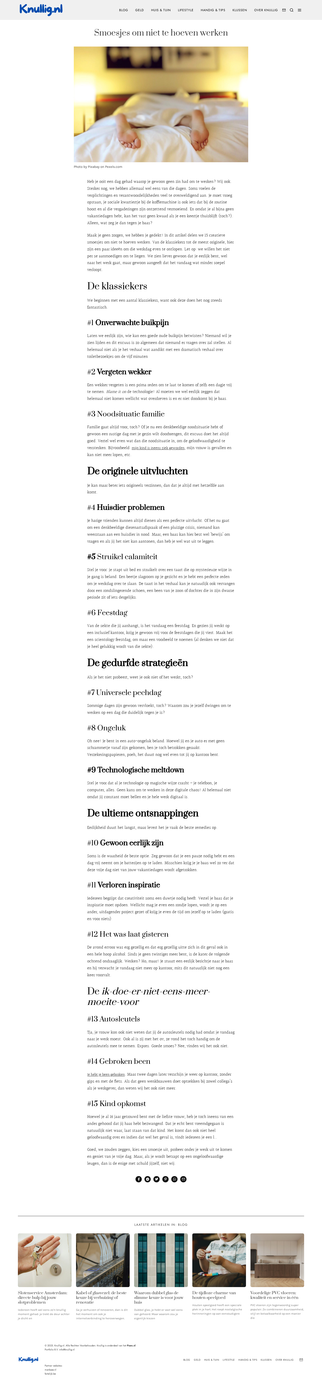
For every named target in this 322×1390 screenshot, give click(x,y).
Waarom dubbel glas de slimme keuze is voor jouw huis (158, 1297)
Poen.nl (131, 1345)
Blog (123, 10)
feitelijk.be (50, 1373)
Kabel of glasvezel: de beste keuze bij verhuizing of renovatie (101, 1297)
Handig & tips (213, 10)
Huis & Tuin (161, 10)
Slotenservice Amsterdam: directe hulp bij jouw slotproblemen (42, 1297)
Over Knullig (266, 10)
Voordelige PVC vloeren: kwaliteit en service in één (274, 1295)
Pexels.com (113, 167)
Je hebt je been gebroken (108, 1074)
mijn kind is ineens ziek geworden (161, 448)
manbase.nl (50, 1369)
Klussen (240, 10)
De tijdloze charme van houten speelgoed (214, 1295)
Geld (139, 10)
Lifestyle (186, 10)
